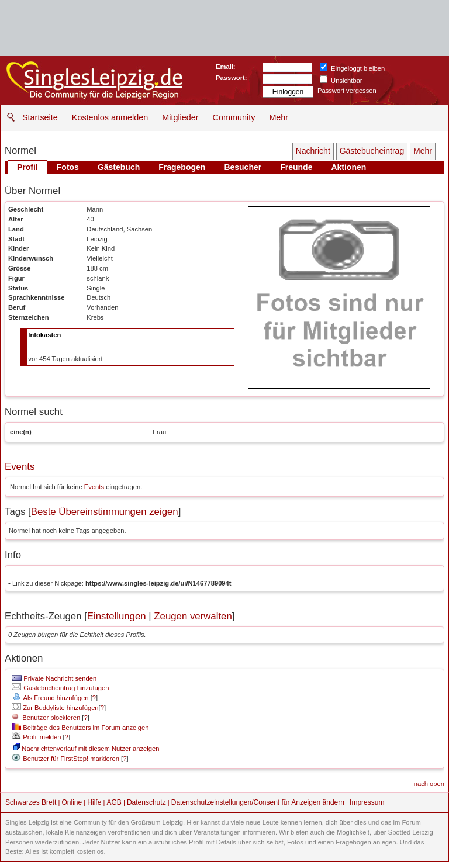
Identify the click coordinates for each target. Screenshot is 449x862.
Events (19, 466)
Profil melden (36, 736)
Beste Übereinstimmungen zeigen (104, 511)
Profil (27, 167)
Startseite (40, 117)
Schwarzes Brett (30, 802)
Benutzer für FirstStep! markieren (71, 758)
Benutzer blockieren (46, 717)
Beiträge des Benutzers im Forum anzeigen (80, 727)
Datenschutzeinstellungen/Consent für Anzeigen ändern (257, 802)
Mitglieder (180, 117)
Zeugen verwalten (193, 616)
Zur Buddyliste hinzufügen (55, 707)
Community (234, 117)
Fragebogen (181, 167)
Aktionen (348, 167)
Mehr (278, 117)
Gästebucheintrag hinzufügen (60, 687)
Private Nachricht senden (54, 678)
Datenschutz (146, 802)
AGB (113, 802)
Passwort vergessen (347, 90)
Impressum (367, 802)
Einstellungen (116, 616)
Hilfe (94, 802)
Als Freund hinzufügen (50, 697)
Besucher (242, 167)
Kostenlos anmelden (110, 117)
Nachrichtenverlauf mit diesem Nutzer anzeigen (86, 748)
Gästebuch (119, 167)
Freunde (296, 167)
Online (72, 802)
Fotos (68, 167)
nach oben (429, 783)
